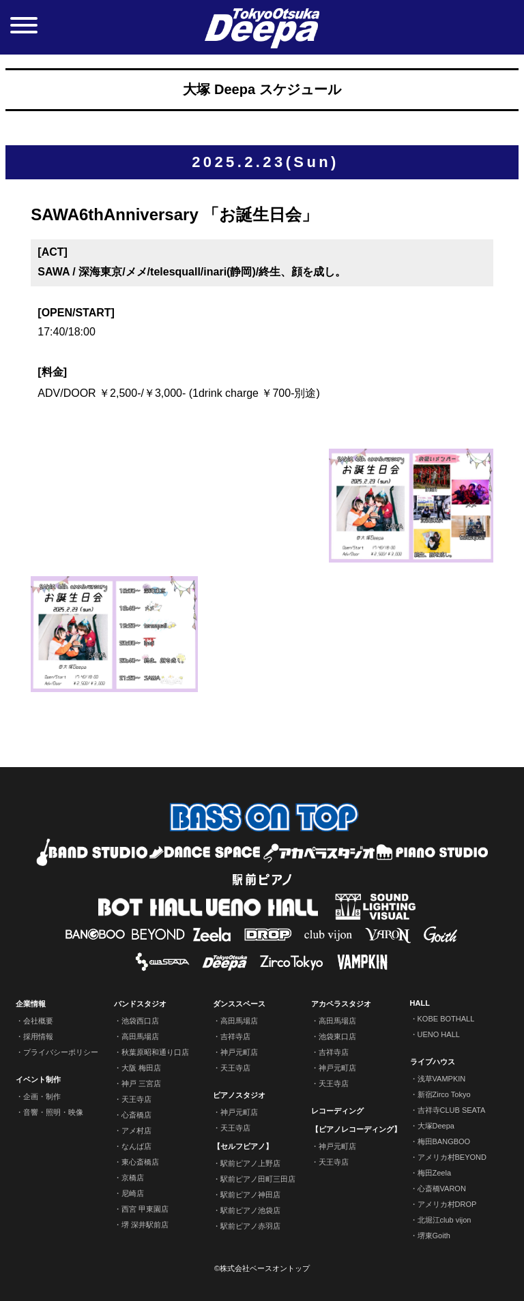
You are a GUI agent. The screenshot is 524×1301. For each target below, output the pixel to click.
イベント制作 (38, 1079)
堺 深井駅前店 (145, 1225)
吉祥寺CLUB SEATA (452, 1110)
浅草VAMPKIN (442, 1079)
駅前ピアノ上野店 (250, 1163)
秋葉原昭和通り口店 (155, 1052)
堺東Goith (434, 1235)
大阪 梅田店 (141, 1068)
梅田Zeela (435, 1173)
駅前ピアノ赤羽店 (250, 1226)
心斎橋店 (136, 1115)
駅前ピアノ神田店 (250, 1195)
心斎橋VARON (442, 1188)
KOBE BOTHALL (446, 1019)
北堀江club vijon (444, 1220)
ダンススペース (239, 1004)
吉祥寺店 (235, 1036)
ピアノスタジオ (239, 1095)
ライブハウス (432, 1062)
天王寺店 (136, 1099)
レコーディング (337, 1111)
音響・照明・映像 (53, 1112)
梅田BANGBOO (444, 1141)
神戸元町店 (239, 1052)
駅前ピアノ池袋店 (250, 1210)
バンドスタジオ (140, 1004)
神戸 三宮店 (141, 1083)
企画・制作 (42, 1096)
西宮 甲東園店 (145, 1209)
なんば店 (136, 1146)
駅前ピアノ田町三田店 (257, 1179)
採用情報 (38, 1036)
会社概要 (38, 1021)
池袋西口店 (140, 1021)
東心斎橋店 (140, 1162)
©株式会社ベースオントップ (262, 1268)
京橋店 (132, 1177)
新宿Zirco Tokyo (444, 1094)
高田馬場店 (140, 1036)
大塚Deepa (436, 1126)
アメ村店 (136, 1130)
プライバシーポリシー (60, 1052)
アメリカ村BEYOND (452, 1157)
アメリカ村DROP (447, 1204)
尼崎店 (132, 1193)
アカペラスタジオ (341, 1004)
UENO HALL (439, 1034)
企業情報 (31, 1004)
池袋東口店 (337, 1036)
